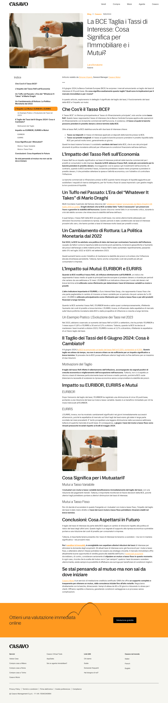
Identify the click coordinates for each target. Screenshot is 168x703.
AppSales (50, 659)
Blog (89, 14)
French (127, 663)
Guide (86, 663)
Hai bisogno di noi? (91, 673)
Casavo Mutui (114, 77)
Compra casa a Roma (17, 668)
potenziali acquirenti (134, 553)
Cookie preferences (62, 689)
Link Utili (87, 654)
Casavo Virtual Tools (54, 654)
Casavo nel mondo (132, 654)
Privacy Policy (14, 689)
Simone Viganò (85, 77)
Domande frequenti (91, 668)
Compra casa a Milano (17, 663)
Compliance (77, 689)
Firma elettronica (46, 689)
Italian (127, 659)
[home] (18, 4)
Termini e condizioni (30, 689)
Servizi (12, 654)
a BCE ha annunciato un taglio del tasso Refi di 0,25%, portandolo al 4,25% (110, 349)
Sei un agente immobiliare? (57, 663)
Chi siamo (87, 659)
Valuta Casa (13, 659)
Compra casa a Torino (17, 673)
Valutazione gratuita (124, 620)
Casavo (98, 14)
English (127, 668)
